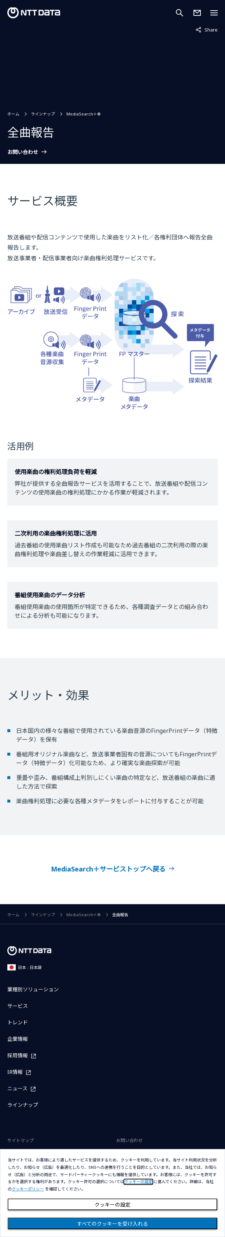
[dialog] (112, 1193)
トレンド (17, 1022)
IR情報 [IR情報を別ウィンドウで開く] (15, 1072)
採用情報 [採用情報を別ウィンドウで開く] (17, 1055)
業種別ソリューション (33, 989)
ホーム (13, 114)
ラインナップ (43, 114)
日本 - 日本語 (24, 967)
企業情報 (17, 1038)
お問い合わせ (22, 152)
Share (207, 29)
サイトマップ (20, 1140)
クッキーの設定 (112, 1205)
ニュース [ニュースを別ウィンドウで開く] (17, 1088)
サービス (17, 1005)
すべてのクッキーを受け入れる (112, 1224)
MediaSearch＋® (83, 114)
